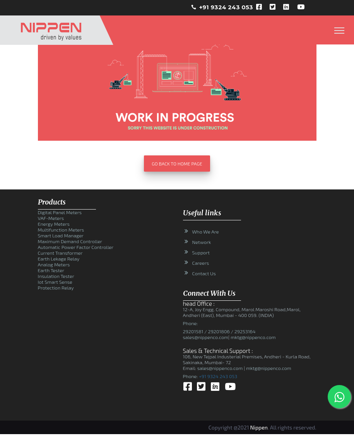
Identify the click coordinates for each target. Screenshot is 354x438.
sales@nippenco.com (206, 337)
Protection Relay (56, 288)
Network (201, 242)
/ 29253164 (243, 331)
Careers (200, 263)
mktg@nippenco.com (252, 337)
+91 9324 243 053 (226, 7)
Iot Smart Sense (55, 282)
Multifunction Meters (61, 230)
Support (201, 252)
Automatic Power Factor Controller (76, 247)
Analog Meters (54, 264)
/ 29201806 (217, 331)
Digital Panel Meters (60, 212)
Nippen (259, 427)
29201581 (193, 331)
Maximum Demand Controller (70, 241)
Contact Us (204, 273)
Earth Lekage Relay (59, 259)
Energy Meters (54, 224)
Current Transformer (60, 253)
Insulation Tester (56, 276)
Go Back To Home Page (177, 163)
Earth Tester (51, 270)
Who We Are (205, 231)
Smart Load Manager (61, 235)
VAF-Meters (51, 218)
